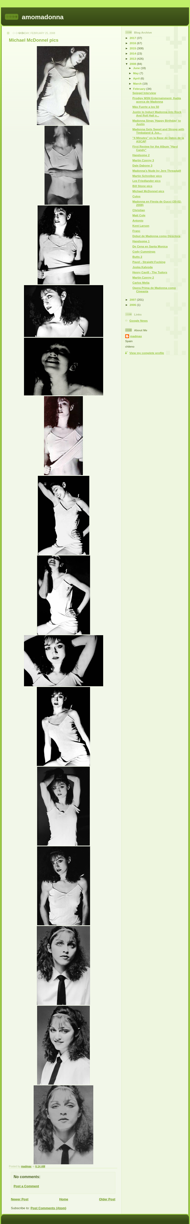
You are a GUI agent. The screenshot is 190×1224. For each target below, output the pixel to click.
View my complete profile (146, 352)
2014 (133, 53)
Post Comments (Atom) (48, 1208)
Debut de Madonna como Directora (156, 236)
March (137, 83)
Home (63, 1199)
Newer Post (19, 1199)
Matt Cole (138, 215)
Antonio (137, 220)
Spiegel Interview (144, 92)
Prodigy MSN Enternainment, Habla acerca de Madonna (156, 99)
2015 (133, 48)
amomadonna (43, 17)
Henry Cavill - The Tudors (149, 272)
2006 (133, 304)
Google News (138, 320)
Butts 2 (137, 256)
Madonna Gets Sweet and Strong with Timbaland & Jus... (158, 131)
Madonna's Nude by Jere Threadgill (156, 170)
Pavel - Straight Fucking (148, 261)
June (137, 68)
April (137, 78)
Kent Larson (140, 225)
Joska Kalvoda (142, 267)
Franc (136, 230)
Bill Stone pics (142, 185)
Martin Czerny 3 (143, 160)
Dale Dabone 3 (142, 165)
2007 (133, 299)
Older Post (107, 1199)
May (136, 73)
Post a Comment (26, 1186)
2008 (133, 63)
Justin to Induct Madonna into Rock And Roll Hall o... (156, 113)
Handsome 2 (141, 155)
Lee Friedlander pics (146, 180)
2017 (133, 37)
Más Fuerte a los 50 (145, 106)
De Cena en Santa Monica (149, 246)
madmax (136, 336)
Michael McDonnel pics (148, 191)
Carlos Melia (140, 282)
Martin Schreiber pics (147, 175)
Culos (136, 196)
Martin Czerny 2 (143, 277)
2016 (133, 43)
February (139, 88)
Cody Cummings (143, 251)
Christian (138, 210)
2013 (133, 58)
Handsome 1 (141, 241)
